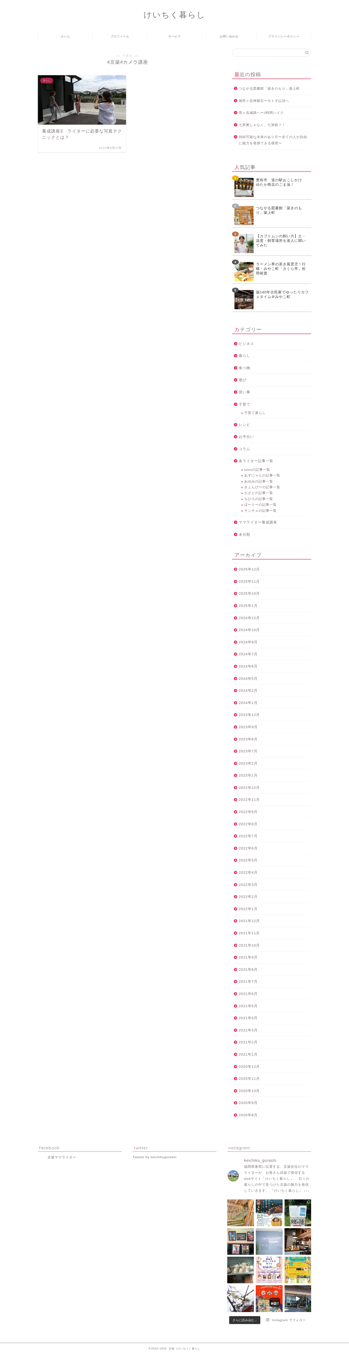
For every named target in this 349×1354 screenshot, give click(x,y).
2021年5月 (248, 1006)
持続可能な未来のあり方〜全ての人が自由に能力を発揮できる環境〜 (273, 140)
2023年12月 (249, 715)
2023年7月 (248, 751)
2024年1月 (248, 703)
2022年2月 (248, 897)
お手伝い (246, 437)
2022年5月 (248, 860)
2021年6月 (248, 994)
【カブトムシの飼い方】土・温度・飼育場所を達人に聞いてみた (281, 240)
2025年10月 (249, 593)
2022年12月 (249, 787)
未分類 (244, 534)
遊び (242, 380)
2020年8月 (248, 1115)
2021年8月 (248, 969)
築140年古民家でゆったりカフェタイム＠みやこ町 (282, 294)
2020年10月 (249, 1091)
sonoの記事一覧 (257, 469)
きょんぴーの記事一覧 (262, 487)
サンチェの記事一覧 (260, 510)
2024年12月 (249, 618)
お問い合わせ (229, 36)
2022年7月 (248, 836)
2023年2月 (248, 763)
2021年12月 (249, 921)
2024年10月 (249, 630)
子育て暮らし (255, 413)
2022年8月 (248, 824)
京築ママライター (61, 1157)
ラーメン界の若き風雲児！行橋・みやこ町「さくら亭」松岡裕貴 (281, 268)
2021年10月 (249, 945)
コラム (244, 449)
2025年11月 (249, 581)
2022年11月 (249, 799)
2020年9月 (248, 1103)
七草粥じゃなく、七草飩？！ (262, 125)
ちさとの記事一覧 (258, 493)
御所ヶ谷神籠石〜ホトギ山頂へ (264, 101)
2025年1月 (248, 606)
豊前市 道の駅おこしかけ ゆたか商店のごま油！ (281, 182)
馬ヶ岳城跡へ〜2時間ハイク (261, 113)
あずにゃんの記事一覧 (262, 475)
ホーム (65, 36)
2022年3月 (248, 885)
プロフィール (120, 36)
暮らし (244, 356)
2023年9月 (248, 727)
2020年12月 (249, 1066)
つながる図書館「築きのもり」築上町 (269, 88)
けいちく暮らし (174, 14)
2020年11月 (249, 1078)
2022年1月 (248, 909)
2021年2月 (248, 1042)
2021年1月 (248, 1054)
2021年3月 (248, 1030)
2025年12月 (249, 569)
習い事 (244, 392)
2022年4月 (248, 872)
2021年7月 (248, 981)
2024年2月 (248, 690)
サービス (174, 36)
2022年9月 (248, 812)
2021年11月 (249, 933)
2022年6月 (248, 848)
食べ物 (244, 368)
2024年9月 (248, 642)
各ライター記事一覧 (256, 461)
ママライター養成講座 (258, 522)
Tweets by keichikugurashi (155, 1157)
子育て (244, 404)
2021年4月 (248, 1018)
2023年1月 (248, 775)
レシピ (244, 425)
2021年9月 (248, 957)
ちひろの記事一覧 (258, 499)
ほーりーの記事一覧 (260, 504)
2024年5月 (248, 678)
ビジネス (246, 344)
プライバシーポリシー (283, 36)
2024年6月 (248, 666)
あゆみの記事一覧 (258, 481)
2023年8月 (248, 739)
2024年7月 (248, 654)
